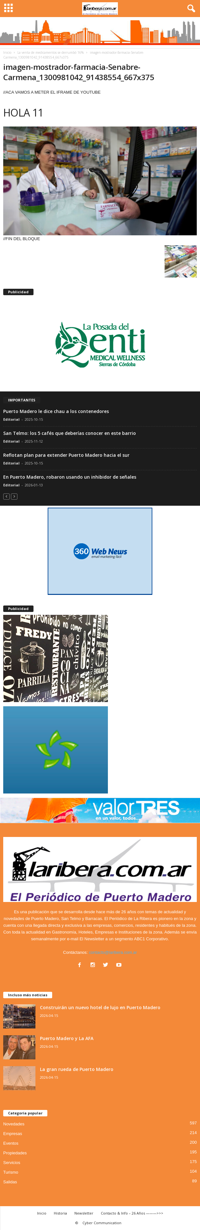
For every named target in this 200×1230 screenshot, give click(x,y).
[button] (190, 9)
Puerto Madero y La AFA (66, 1038)
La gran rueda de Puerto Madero (76, 1069)
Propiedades (15, 1152)
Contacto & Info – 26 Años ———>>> (132, 1213)
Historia (60, 1213)
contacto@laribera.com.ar (113, 952)
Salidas (10, 1181)
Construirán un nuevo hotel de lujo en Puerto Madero (100, 1007)
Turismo (10, 1172)
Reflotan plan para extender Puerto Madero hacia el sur (66, 455)
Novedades (13, 1124)
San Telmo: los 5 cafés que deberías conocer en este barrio (69, 433)
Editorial (11, 419)
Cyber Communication (101, 1222)
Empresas (12, 1133)
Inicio (7, 52)
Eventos (10, 1143)
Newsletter (83, 1213)
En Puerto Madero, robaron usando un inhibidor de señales (69, 477)
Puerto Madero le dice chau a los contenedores (56, 411)
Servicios (11, 1162)
